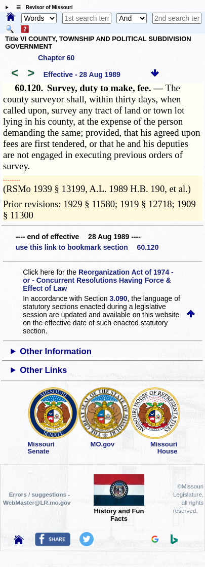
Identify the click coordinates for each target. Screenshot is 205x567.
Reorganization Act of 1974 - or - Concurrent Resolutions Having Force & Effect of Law (98, 280)
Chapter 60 (56, 58)
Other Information (56, 351)
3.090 (119, 298)
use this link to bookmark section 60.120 (87, 247)
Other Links (43, 370)
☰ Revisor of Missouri (42, 7)
